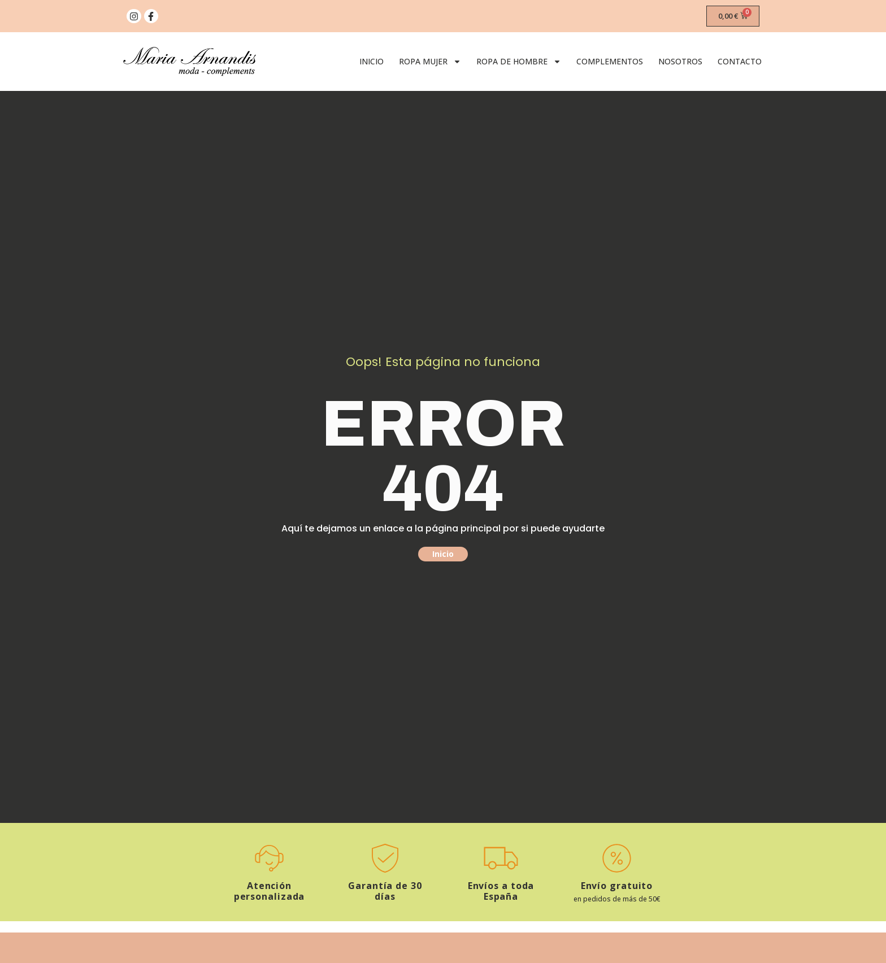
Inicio (371, 61)
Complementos (609, 61)
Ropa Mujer (430, 61)
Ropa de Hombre (518, 61)
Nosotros (680, 61)
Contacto (740, 61)
